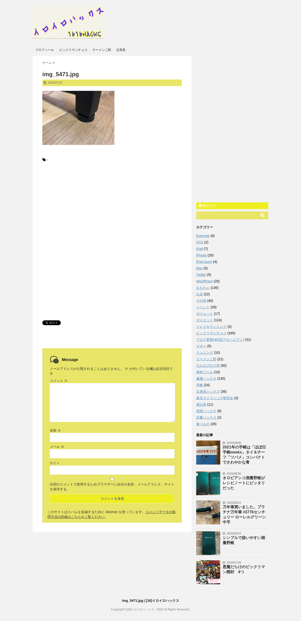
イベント (203, 307)
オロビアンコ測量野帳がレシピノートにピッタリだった (244, 483)
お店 (199, 294)
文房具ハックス (208, 391)
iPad (199, 249)
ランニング (204, 352)
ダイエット (204, 320)
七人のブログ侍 (208, 365)
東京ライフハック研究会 (214, 398)
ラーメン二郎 (101, 50)
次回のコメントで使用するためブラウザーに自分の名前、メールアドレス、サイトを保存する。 (112, 486)
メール (57, 447)
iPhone (201, 255)
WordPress (204, 281)
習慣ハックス (206, 411)
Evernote (203, 236)
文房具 (120, 50)
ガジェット (204, 314)
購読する (207, 205)
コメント (59, 381)
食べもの (203, 424)
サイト (55, 463)
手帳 (199, 385)
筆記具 (201, 404)
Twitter (201, 275)
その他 (201, 301)
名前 (55, 430)
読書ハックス (206, 417)
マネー (201, 346)
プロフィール (44, 50)
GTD (199, 242)
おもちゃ (203, 288)
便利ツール (204, 372)
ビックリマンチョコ (73, 50)
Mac (199, 268)
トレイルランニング (211, 327)
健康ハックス (206, 378)
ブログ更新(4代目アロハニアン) (220, 340)
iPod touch (204, 262)
